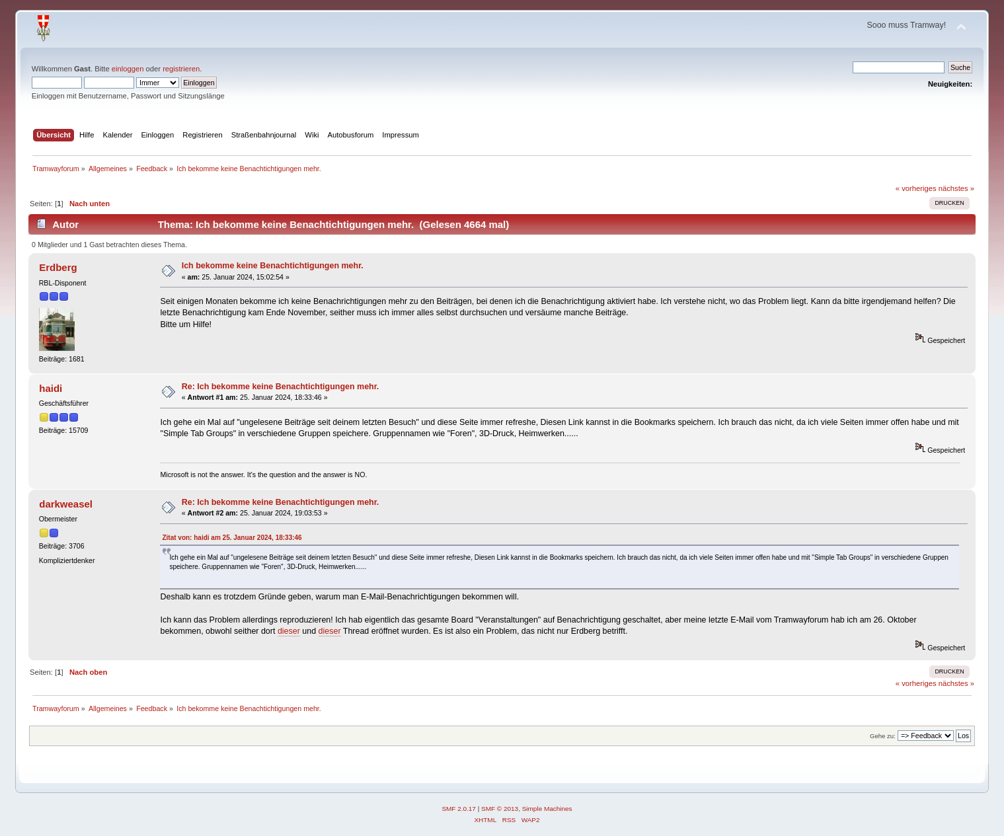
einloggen (128, 69)
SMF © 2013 (499, 808)
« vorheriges (916, 188)
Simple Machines (547, 808)
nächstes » (956, 188)
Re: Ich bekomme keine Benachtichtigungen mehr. (280, 386)
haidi (50, 388)
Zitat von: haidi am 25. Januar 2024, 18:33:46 (231, 537)
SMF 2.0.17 (459, 808)
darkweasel (66, 504)
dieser (289, 631)
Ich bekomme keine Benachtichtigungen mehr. (273, 265)
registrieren (181, 69)
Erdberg (58, 267)
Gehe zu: (883, 736)
